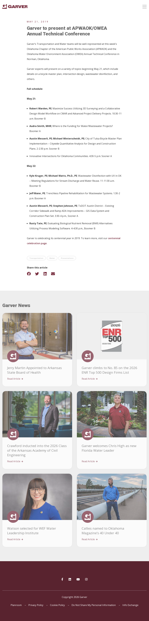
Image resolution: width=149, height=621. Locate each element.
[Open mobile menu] (144, 5)
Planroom (16, 605)
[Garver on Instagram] (86, 579)
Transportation (36, 258)
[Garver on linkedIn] (69, 579)
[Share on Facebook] (31, 273)
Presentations (67, 258)
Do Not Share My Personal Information (94, 605)
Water (52, 258)
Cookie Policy (57, 605)
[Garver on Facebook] (62, 579)
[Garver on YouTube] (78, 579)
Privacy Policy (35, 605)
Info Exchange (130, 605)
